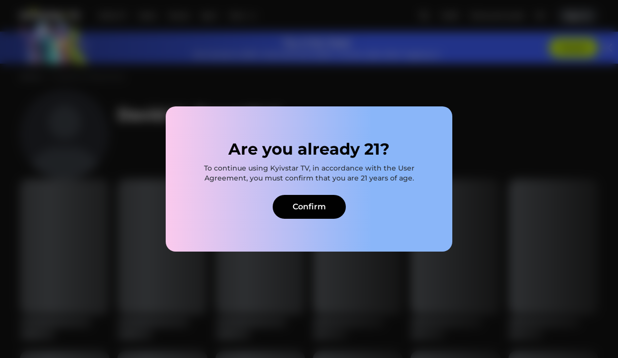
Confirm (309, 206)
